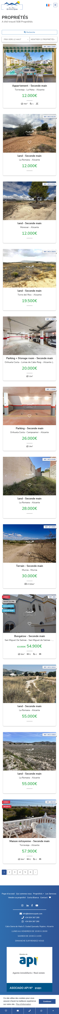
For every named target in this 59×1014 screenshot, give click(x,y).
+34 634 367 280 (30, 917)
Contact (44, 897)
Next (53, 63)
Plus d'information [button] (23, 1004)
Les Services (50, 893)
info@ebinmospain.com (32, 913)
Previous (6, 63)
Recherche (29, 32)
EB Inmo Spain (12, 5)
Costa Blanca (33, 897)
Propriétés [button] (37, 893)
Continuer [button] (47, 1001)
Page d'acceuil (8, 893)
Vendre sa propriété (17, 897)
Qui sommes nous (24, 893)
